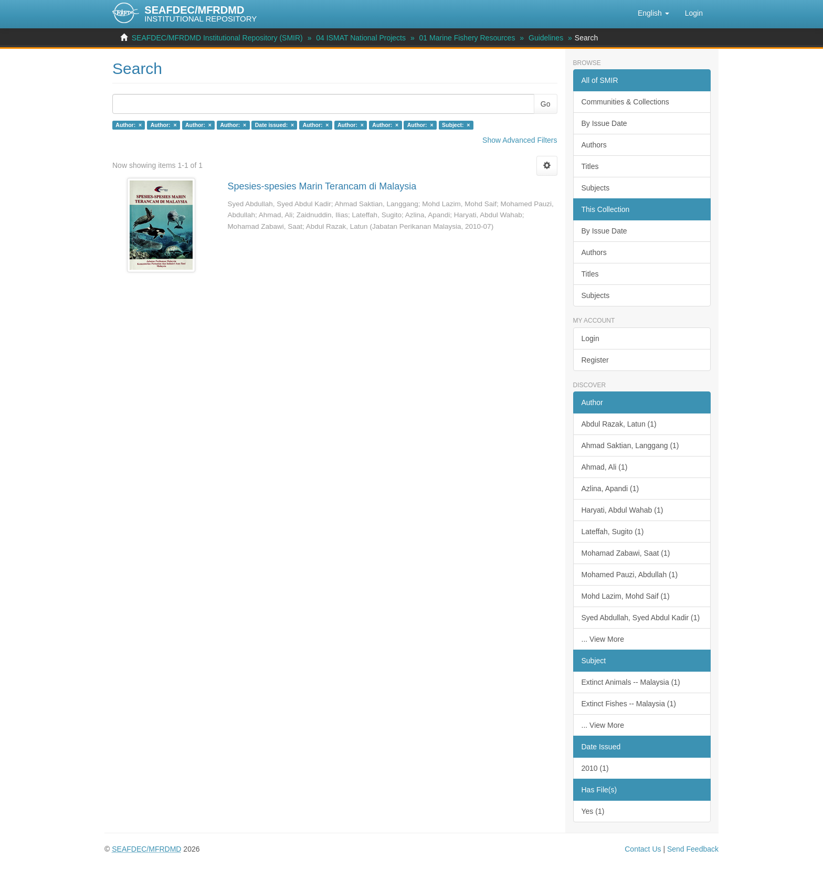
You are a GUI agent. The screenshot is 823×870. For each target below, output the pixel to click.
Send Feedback (693, 849)
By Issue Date (604, 123)
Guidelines (546, 38)
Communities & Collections (625, 102)
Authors (594, 145)
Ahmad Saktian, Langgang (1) (630, 445)
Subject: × (456, 125)
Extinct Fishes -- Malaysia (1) (629, 703)
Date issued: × (274, 125)
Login (590, 338)
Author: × (128, 125)
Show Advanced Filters (519, 140)
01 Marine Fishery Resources (467, 38)
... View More (603, 639)
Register (595, 360)
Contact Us (643, 849)
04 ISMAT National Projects (361, 38)
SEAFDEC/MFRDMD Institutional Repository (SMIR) (217, 38)
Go (546, 104)
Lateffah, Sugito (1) (613, 531)
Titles (590, 166)
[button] (653, 13)
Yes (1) (593, 811)
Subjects (596, 188)
